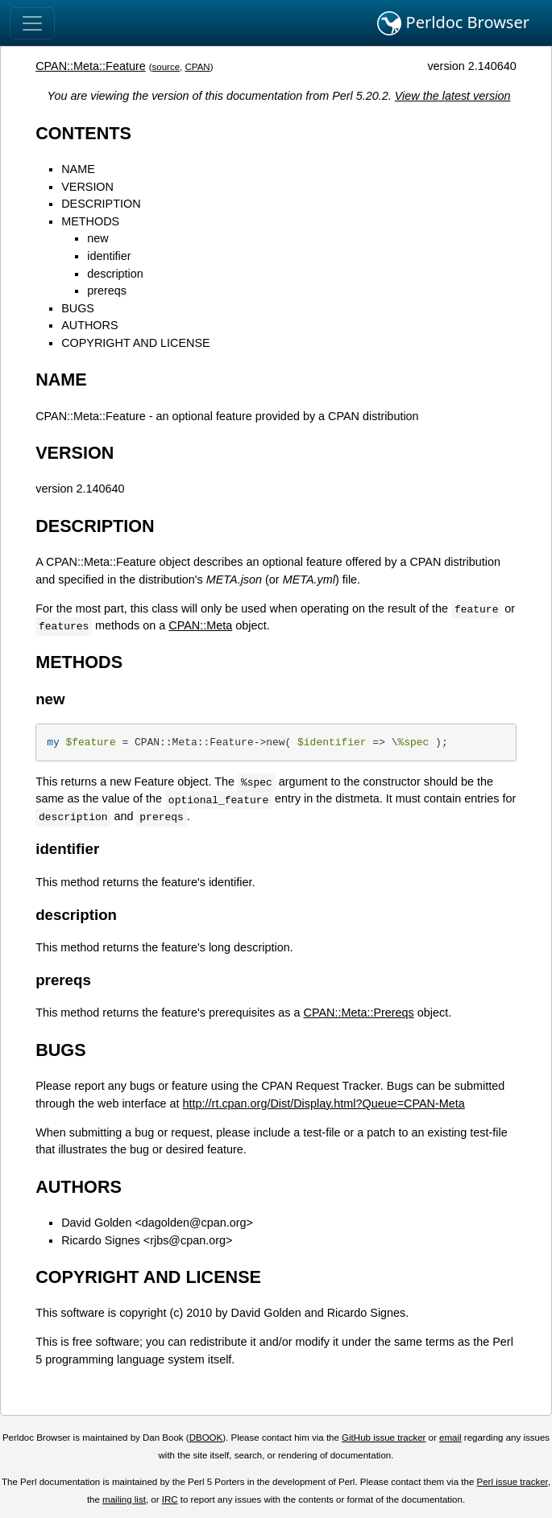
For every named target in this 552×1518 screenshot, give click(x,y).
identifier (109, 256)
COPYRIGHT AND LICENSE (135, 342)
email (450, 1437)
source (166, 67)
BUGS (77, 308)
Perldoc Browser (453, 23)
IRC (170, 1499)
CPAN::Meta (200, 625)
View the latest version (453, 95)
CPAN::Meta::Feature (90, 66)
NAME (78, 169)
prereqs (107, 290)
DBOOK (206, 1437)
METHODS (90, 221)
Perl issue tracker (512, 1482)
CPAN (197, 67)
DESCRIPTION (100, 203)
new (97, 238)
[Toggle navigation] (32, 23)
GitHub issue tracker (383, 1437)
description (115, 273)
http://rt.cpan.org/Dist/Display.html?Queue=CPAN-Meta (324, 1103)
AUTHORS (89, 325)
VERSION (87, 186)
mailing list (124, 1499)
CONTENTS (83, 133)
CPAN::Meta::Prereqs (359, 1012)
